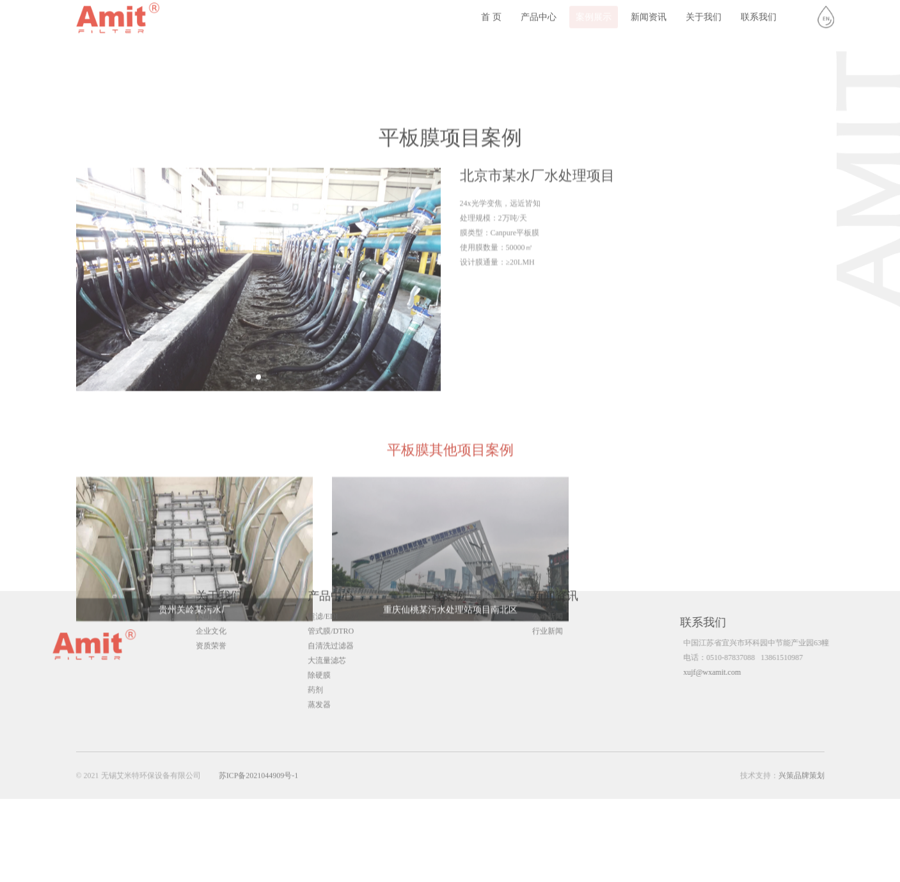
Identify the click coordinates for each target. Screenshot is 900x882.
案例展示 (594, 12)
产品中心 (539, 12)
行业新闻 (547, 619)
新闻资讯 (649, 12)
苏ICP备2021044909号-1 (259, 778)
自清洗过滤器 (331, 633)
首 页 (491, 12)
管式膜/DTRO (331, 619)
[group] (258, 375)
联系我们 (759, 12)
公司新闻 (547, 604)
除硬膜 (319, 663)
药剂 (315, 677)
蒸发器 (319, 692)
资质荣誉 (211, 633)
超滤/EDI (323, 604)
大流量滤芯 (327, 648)
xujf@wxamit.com (727, 672)
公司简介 (211, 604)
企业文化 (211, 619)
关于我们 (704, 12)
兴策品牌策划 (801, 778)
